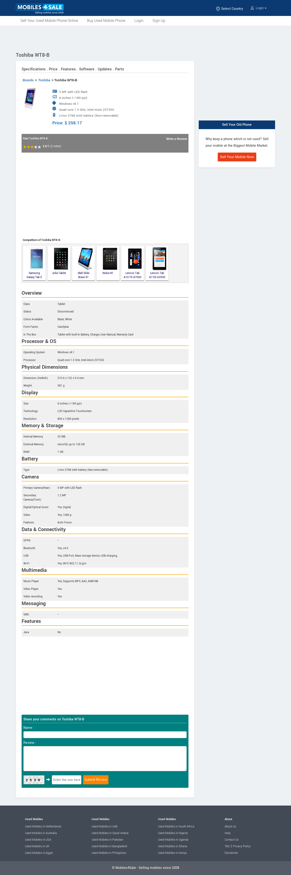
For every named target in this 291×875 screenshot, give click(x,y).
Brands (28, 80)
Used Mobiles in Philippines (109, 853)
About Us (230, 826)
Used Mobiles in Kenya (172, 853)
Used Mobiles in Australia (41, 833)
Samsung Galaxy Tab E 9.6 (35, 263)
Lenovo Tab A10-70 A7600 (133, 263)
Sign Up (159, 20)
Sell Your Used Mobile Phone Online (49, 20)
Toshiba (44, 80)
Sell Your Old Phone (237, 124)
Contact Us (231, 840)
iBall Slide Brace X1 (85, 263)
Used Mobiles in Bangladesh (109, 846)
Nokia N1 (109, 261)
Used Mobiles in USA (38, 840)
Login (258, 8)
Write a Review (176, 139)
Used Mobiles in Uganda (173, 840)
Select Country (229, 8)
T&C (227, 846)
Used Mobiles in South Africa (176, 826)
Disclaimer (231, 853)
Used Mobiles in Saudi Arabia (110, 833)
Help (228, 833)
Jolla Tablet (60, 261)
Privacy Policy (242, 846)
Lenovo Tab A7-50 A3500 (157, 263)
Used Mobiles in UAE (105, 826)
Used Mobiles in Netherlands (43, 826)
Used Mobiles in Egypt (39, 853)
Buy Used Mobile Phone (106, 20)
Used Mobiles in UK (37, 846)
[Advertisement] (145, 38)
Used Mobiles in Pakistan (107, 840)
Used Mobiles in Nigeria (173, 833)
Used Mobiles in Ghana (172, 846)
